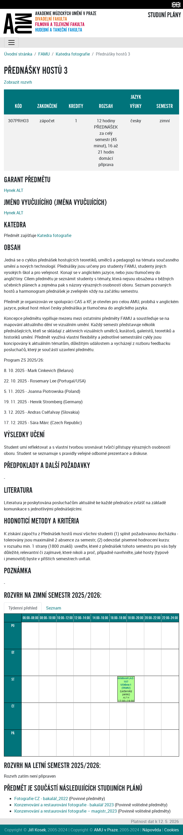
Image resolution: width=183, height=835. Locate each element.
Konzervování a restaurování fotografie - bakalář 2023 (64, 805)
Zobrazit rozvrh (18, 82)
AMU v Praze (106, 830)
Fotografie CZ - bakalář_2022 (41, 798)
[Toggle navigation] (11, 42)
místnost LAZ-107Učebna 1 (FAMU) (126, 683)
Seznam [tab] (53, 608)
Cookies (171, 830)
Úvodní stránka (18, 54)
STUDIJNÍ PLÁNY (164, 15)
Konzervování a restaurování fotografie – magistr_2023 (65, 811)
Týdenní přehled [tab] (22, 608)
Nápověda (151, 830)
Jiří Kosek (37, 830)
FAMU (44, 54)
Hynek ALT (13, 190)
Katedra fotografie (73, 54)
